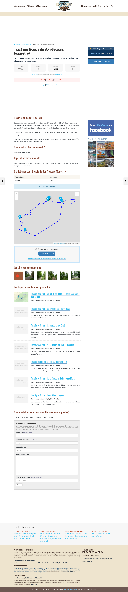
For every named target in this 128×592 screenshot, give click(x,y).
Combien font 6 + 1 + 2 (29, 477)
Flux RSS (101, 558)
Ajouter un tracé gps (101, 61)
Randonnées (19, 5)
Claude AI (57, 80)
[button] (16, 198)
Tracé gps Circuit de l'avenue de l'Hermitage (50, 308)
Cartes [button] (65, 14)
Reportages (86, 5)
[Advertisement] (64, 29)
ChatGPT (41, 80)
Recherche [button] (25, 14)
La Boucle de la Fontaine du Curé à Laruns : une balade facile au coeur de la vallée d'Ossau (76, 536)
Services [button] (59, 14)
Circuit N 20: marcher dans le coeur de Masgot (101, 534)
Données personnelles (70, 589)
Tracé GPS (34, 74)
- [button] (16, 196)
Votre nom (24, 432)
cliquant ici (34, 584)
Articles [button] (38, 14)
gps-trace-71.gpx (47, 254)
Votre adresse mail (22, 440)
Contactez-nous (87, 561)
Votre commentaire (22, 454)
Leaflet (55, 243)
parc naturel (58, 74)
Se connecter (102, 14)
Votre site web (21, 447)
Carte (106, 5)
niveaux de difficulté (69, 571)
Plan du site (108, 558)
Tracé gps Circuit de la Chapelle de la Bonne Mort (53, 378)
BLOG (70, 14)
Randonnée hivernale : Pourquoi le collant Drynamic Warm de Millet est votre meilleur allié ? (25, 536)
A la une (95, 558)
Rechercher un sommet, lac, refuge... (24, 560)
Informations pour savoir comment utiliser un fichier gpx (47, 259)
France (30, 5)
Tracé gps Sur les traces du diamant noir (49, 361)
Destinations (41, 5)
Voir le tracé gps (39, 85)
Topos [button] (18, 14)
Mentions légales (19, 578)
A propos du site (87, 558)
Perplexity (49, 80)
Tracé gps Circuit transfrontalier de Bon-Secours (52, 345)
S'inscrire (109, 14)
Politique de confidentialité (33, 578)
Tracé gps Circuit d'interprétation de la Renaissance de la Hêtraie (55, 295)
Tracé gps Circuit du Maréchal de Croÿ (48, 325)
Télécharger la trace (53, 85)
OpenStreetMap (61, 243)
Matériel (97, 5)
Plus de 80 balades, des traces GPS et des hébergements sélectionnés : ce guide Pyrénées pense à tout (50, 537)
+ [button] (16, 193)
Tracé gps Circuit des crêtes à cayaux (47, 395)
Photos (32, 14)
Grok (63, 80)
